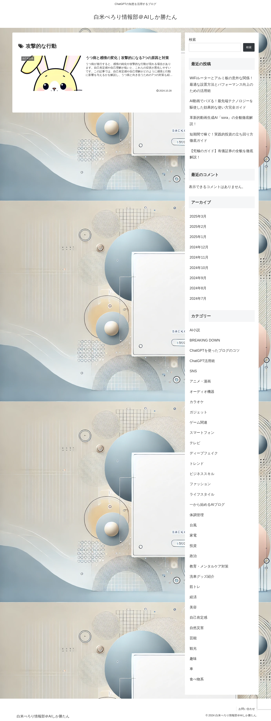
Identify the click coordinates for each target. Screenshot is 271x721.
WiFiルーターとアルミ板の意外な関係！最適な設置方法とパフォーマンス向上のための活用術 (221, 84)
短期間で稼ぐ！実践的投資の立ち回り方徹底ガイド (221, 137)
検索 (192, 40)
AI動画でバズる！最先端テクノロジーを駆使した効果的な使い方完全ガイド (221, 104)
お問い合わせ (246, 708)
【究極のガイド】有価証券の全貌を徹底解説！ (221, 154)
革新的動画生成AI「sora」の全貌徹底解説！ (221, 121)
